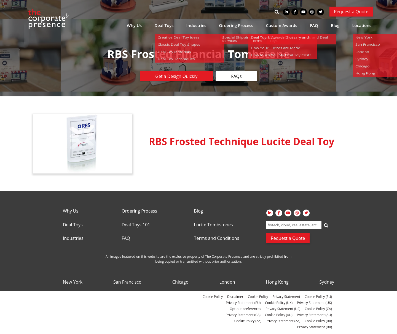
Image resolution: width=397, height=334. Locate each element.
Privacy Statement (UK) (314, 302)
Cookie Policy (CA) (318, 308)
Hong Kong (277, 282)
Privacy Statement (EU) (243, 302)
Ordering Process (236, 25)
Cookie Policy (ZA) (247, 321)
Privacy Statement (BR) (314, 327)
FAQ (314, 25)
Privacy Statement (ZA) (283, 321)
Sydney (327, 282)
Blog (335, 25)
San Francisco (127, 282)
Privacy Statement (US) (282, 308)
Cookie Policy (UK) (279, 302)
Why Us (134, 25)
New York (72, 282)
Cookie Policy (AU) (279, 315)
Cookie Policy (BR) (318, 321)
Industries (196, 25)
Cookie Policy (213, 296)
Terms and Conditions (216, 238)
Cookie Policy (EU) (318, 296)
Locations (361, 25)
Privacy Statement (286, 296)
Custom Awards (281, 25)
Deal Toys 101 (136, 224)
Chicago (180, 282)
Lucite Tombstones (213, 224)
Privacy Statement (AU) (314, 315)
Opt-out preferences (245, 308)
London (227, 282)
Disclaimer (235, 296)
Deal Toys (163, 25)
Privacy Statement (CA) (243, 315)
